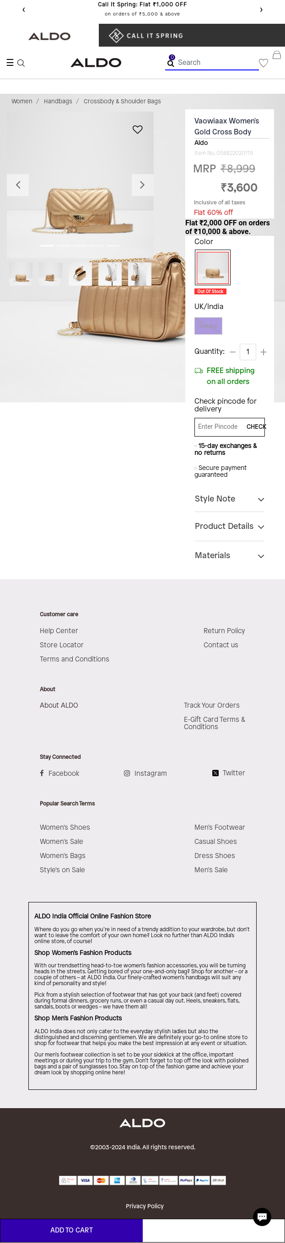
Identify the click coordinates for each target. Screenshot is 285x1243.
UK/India (208, 307)
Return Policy (224, 631)
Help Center (59, 631)
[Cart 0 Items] (279, 62)
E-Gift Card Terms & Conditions (214, 723)
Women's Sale (61, 842)
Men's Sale (211, 870)
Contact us (221, 645)
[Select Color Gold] (210, 268)
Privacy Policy (145, 1206)
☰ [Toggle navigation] (10, 62)
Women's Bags (63, 856)
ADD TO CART (71, 1230)
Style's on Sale (62, 870)
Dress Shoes (214, 856)
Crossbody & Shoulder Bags (122, 101)
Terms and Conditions (74, 659)
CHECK (253, 427)
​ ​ (148, 35)
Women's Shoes (65, 828)
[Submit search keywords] (171, 63)
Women (21, 101)
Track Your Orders (212, 706)
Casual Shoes (215, 842)
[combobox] (212, 62)
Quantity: (209, 352)
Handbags (58, 101)
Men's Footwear (219, 828)
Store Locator (62, 645)
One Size (208, 326)
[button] (18, 185)
